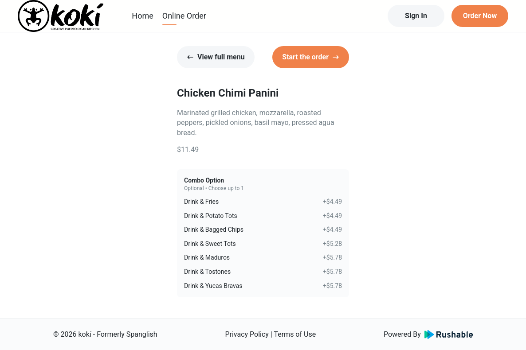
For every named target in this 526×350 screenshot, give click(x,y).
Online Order (184, 15)
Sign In (416, 16)
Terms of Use (295, 334)
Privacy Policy (247, 334)
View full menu (216, 57)
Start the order (310, 57)
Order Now (480, 16)
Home (142, 15)
